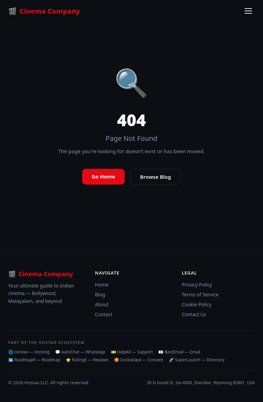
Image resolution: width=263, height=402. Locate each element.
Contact (103, 314)
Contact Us (194, 314)
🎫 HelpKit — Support (132, 352)
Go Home (103, 176)
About (102, 304)
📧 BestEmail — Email (179, 352)
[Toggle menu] (248, 10)
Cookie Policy (196, 304)
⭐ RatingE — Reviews (87, 360)
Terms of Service (200, 294)
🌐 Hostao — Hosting (29, 352)
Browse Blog (155, 176)
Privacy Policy (197, 284)
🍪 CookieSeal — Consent (138, 360)
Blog (100, 294)
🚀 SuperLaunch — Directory (196, 360)
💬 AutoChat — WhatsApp (80, 352)
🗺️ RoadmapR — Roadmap (34, 360)
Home (102, 284)
